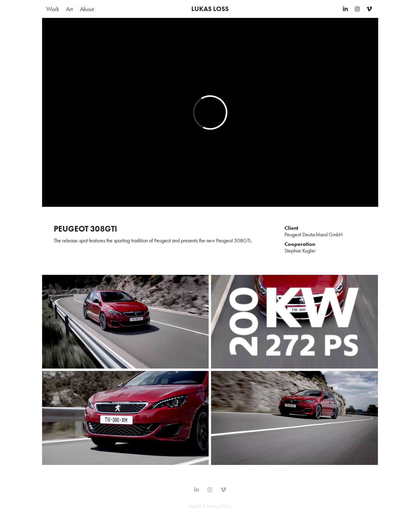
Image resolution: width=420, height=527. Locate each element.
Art (69, 9)
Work (52, 9)
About (87, 9)
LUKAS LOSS (210, 9)
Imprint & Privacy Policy (210, 506)
